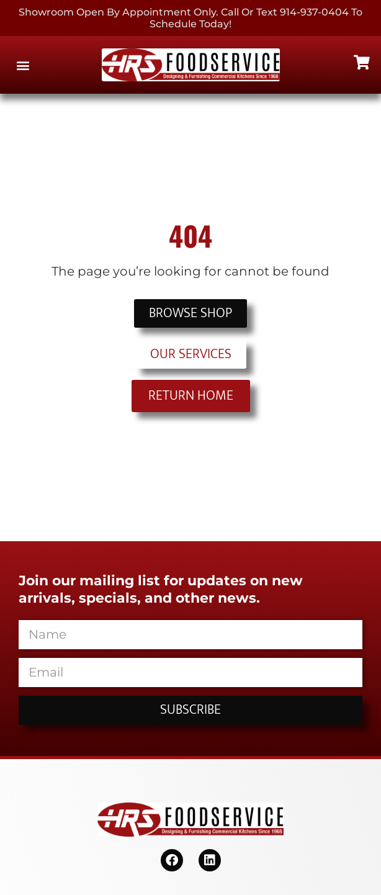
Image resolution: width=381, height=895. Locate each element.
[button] (22, 65)
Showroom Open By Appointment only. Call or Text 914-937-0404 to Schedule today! (190, 18)
